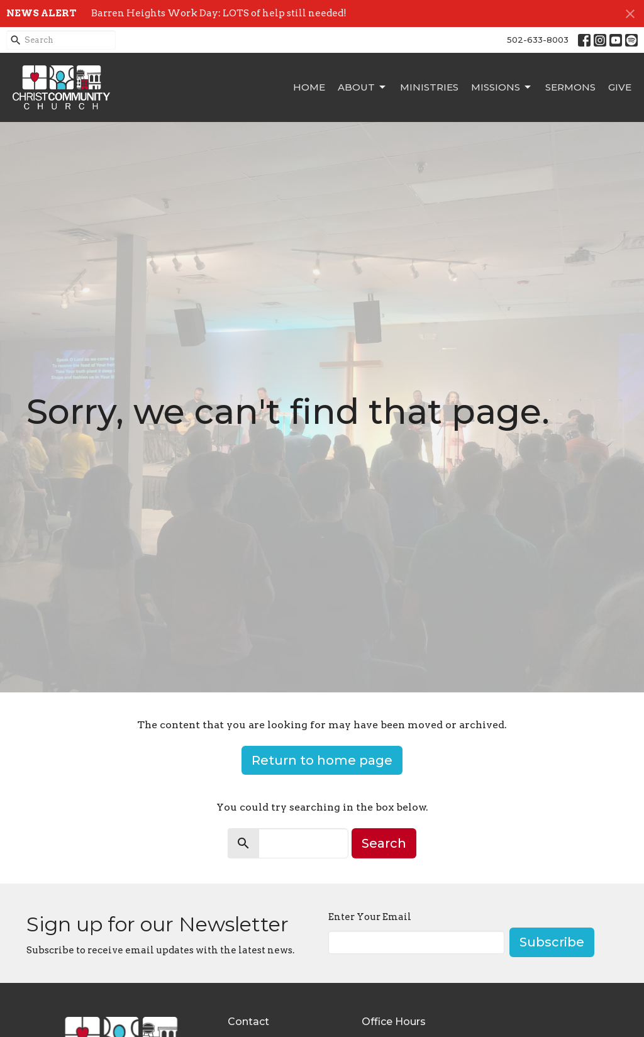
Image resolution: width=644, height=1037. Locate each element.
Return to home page (322, 760)
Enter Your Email (369, 917)
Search (384, 843)
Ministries (429, 87)
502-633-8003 (538, 40)
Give (619, 87)
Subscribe (551, 942)
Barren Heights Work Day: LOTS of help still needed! (219, 13)
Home (309, 87)
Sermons (570, 87)
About (362, 87)
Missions (502, 87)
